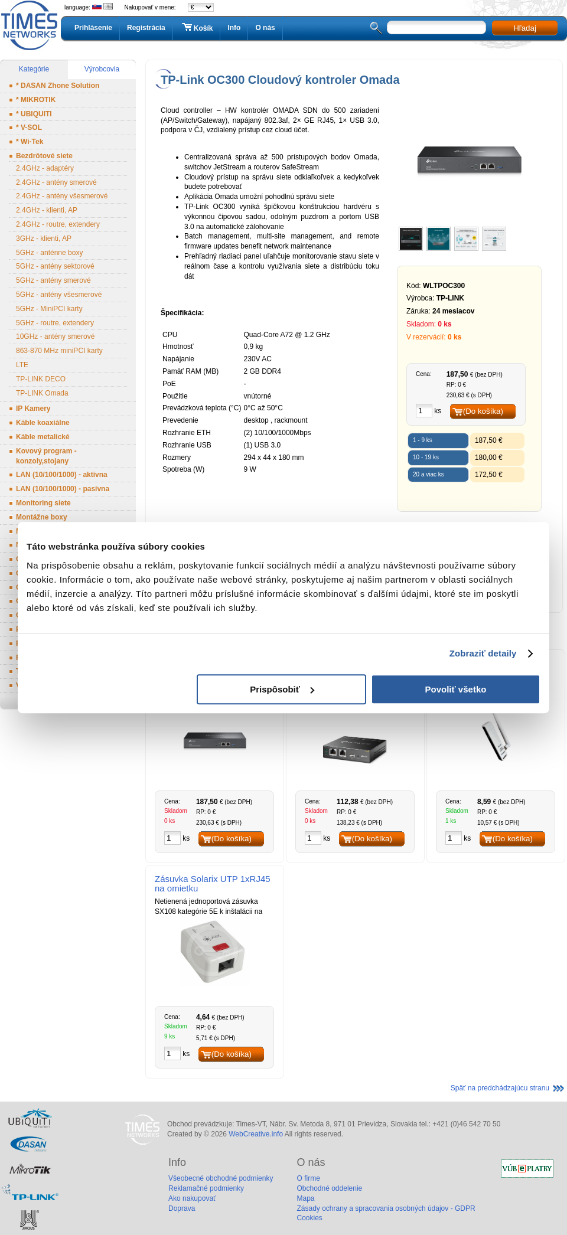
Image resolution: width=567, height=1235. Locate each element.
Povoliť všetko (456, 689)
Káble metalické (43, 437)
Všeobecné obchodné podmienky (220, 1178)
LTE (22, 365)
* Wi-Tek (29, 142)
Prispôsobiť (282, 689)
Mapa (305, 1198)
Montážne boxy (41, 517)
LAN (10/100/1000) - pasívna (62, 489)
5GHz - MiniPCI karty (49, 309)
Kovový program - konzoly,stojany (46, 456)
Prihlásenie (93, 28)
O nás (265, 28)
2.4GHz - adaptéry (45, 168)
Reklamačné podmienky (206, 1188)
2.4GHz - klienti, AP (46, 210)
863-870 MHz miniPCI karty (59, 351)
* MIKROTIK (36, 100)
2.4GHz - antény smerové (56, 182)
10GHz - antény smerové (55, 336)
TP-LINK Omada (42, 393)
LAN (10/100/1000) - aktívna (61, 475)
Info (233, 28)
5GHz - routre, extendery (55, 323)
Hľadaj (524, 28)
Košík (196, 27)
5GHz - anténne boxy (49, 253)
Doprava (181, 1208)
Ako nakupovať (192, 1198)
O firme (308, 1178)
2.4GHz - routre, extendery (58, 224)
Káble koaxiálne (43, 423)
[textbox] (436, 27)
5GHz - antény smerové (53, 280)
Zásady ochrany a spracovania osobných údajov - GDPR (385, 1208)
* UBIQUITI (34, 114)
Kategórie (34, 69)
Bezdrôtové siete (44, 156)
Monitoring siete (43, 503)
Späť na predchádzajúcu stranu (500, 1088)
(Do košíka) (483, 411)
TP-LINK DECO (41, 379)
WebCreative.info (256, 1134)
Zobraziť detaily (483, 653)
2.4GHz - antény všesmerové (61, 196)
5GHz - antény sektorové (55, 266)
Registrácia (146, 28)
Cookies (309, 1218)
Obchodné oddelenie (329, 1188)
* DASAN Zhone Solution (57, 85)
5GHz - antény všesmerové (59, 294)
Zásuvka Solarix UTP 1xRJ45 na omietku (213, 884)
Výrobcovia (101, 69)
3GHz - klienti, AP (43, 238)
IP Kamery (33, 408)
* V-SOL (29, 127)
